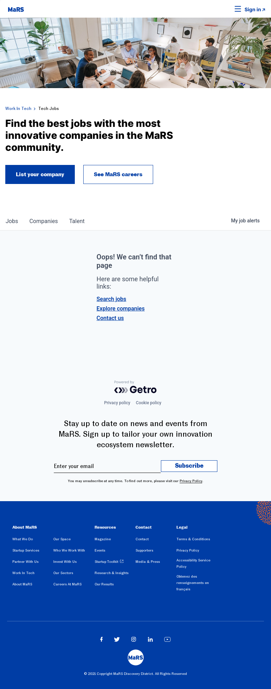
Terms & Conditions (193, 539)
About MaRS (22, 584)
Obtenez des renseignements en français (192, 582)
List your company (40, 174)
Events (100, 550)
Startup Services (25, 550)
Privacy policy (117, 402)
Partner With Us (25, 562)
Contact (142, 539)
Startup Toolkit (107, 562)
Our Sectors (63, 573)
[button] (227, 9)
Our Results (104, 584)
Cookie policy (148, 402)
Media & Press (148, 562)
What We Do (22, 539)
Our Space (62, 539)
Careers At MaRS (67, 584)
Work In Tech (18, 108)
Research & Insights (112, 573)
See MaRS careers (118, 174)
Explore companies (121, 308)
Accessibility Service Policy (193, 563)
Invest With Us (65, 562)
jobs (12, 221)
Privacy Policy (191, 481)
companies (43, 221)
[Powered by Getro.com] (135, 387)
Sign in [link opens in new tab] (253, 9)
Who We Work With (69, 550)
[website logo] (15, 9)
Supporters (144, 550)
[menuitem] (32, 540)
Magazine (103, 539)
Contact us (110, 318)
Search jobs (111, 299)
